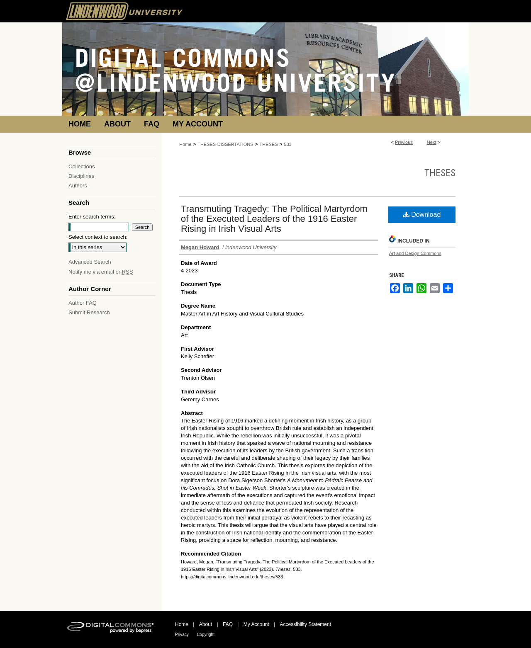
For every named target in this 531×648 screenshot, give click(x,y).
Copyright (205, 634)
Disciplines (81, 176)
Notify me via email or (100, 272)
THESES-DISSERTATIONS (225, 144)
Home (185, 144)
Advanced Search (89, 262)
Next (431, 142)
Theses (439, 173)
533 (287, 144)
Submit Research (89, 312)
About (205, 624)
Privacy (182, 634)
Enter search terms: (91, 217)
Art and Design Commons (415, 253)
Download (422, 214)
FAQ (228, 624)
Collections (81, 166)
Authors (77, 185)
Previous (404, 142)
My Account (256, 624)
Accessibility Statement (305, 624)
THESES (269, 144)
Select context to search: (97, 237)
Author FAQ (82, 303)
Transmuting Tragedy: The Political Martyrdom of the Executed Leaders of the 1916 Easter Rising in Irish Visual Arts (274, 219)
